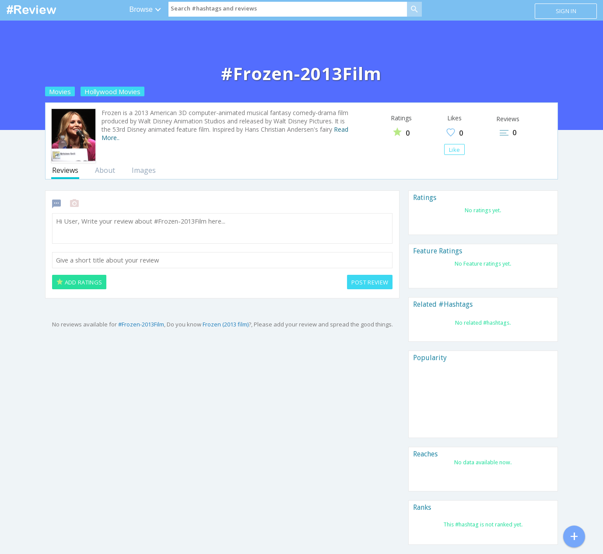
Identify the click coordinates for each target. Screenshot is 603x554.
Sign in (566, 11)
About (105, 170)
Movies (60, 91)
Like (454, 150)
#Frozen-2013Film (141, 324)
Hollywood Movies (112, 91)
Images (144, 170)
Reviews (65, 170)
